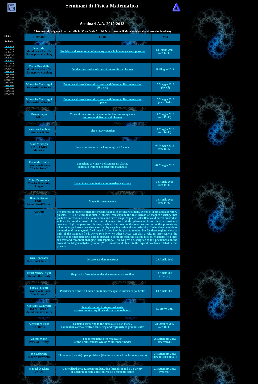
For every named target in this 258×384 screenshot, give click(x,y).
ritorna (38, 214)
